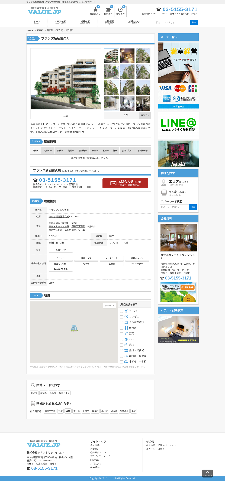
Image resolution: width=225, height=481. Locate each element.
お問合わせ (134, 22)
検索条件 (108, 10)
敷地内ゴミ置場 (61, 269)
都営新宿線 (54, 223)
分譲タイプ (61, 250)
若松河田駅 (70, 230)
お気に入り (95, 10)
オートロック (111, 258)
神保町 (95, 411)
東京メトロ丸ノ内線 (59, 226)
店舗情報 (73, 184)
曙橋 (68, 411)
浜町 (133, 411)
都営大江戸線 (55, 230)
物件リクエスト (98, 452)
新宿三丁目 (50, 411)
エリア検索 (60, 22)
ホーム (36, 22)
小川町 (104, 411)
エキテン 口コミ (155, 449)
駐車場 (86, 264)
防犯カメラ (86, 258)
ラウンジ (61, 258)
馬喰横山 (124, 411)
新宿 (60, 411)
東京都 (52, 216)
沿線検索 (85, 22)
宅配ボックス (137, 258)
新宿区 (59, 216)
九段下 (86, 411)
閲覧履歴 (121, 10)
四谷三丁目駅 (78, 226)
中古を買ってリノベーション (161, 445)
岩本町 (114, 411)
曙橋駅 (65, 223)
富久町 (65, 216)
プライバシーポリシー (101, 456)
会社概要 (109, 22)
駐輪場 (112, 264)
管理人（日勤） (61, 264)
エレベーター (137, 264)
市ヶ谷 (76, 411)
